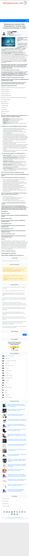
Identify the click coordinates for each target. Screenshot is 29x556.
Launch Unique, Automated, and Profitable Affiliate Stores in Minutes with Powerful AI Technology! (17, 465)
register (11, 278)
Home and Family (8, 377)
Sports (6, 392)
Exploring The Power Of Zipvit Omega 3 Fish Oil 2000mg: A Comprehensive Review (17, 480)
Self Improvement (8, 387)
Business (7, 358)
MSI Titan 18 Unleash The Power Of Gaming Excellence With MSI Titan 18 (17, 430)
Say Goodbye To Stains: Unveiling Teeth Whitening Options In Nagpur (16, 470)
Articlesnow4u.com (15, 517)
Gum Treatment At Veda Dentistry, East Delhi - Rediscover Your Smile (14, 288)
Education (7, 363)
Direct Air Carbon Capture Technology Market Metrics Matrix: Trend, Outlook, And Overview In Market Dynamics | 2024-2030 (17, 475)
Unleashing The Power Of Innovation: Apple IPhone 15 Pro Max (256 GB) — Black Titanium (17, 440)
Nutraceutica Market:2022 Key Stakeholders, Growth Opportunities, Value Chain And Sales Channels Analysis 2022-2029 (13, 313)
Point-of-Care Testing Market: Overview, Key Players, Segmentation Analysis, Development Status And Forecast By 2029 (14, 318)
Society (6, 390)
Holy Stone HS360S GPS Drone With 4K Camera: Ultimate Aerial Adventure (16, 415)
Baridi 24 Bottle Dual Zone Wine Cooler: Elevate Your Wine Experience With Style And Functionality (16, 405)
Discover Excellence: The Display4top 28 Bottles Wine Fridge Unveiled (16, 410)
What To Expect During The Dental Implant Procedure (13, 290)
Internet (7, 380)
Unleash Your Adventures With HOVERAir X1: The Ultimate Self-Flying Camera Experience (17, 420)
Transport (7, 394)
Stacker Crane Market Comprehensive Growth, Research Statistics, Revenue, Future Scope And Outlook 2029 (16, 490)
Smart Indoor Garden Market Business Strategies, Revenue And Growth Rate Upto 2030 (17, 425)
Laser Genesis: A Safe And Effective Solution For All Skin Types (17, 450)
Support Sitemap (5, 506)
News (6, 382)
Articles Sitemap (5, 498)
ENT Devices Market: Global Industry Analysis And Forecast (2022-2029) (17, 455)
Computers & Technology (10, 360)
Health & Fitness (18, 35)
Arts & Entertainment (10, 355)
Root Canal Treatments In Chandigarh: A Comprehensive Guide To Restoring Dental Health (13, 327)
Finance (7, 368)
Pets (6, 385)
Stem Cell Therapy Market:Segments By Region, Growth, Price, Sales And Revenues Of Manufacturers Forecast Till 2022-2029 (14, 308)
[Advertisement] (14, 12)
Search (24, 334)
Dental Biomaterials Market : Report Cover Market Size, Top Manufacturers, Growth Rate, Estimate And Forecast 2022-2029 (14, 299)
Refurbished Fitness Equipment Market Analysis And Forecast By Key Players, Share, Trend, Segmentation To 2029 (13, 294)
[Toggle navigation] (2, 21)
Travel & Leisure (8, 397)
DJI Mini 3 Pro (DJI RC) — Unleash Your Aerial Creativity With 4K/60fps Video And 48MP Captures (17, 460)
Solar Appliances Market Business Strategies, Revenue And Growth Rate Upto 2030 (17, 445)
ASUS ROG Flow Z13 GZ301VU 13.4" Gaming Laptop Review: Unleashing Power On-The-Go (17, 435)
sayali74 (12, 33)
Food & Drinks (8, 370)
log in (7, 278)
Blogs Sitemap (5, 501)
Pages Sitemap (5, 503)
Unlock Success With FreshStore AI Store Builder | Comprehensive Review (16, 485)
